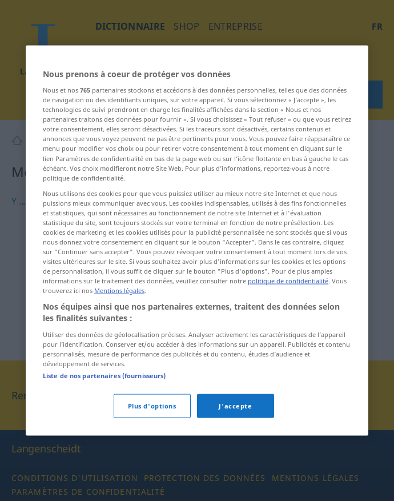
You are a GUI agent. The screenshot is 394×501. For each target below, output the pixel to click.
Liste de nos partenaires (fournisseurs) (104, 411)
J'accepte (235, 442)
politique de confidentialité (288, 316)
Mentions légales (119, 326)
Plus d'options (152, 442)
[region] (197, 276)
